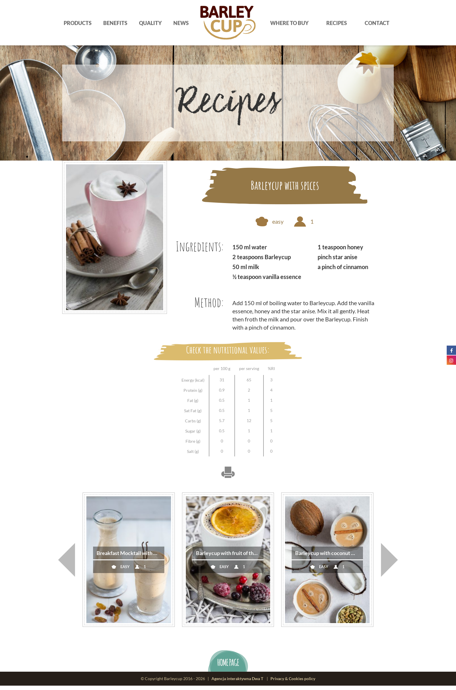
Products (78, 23)
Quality (150, 23)
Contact (377, 23)
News (181, 23)
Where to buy (289, 23)
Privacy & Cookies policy (292, 682)
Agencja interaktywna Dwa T (237, 682)
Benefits (115, 23)
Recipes (336, 23)
